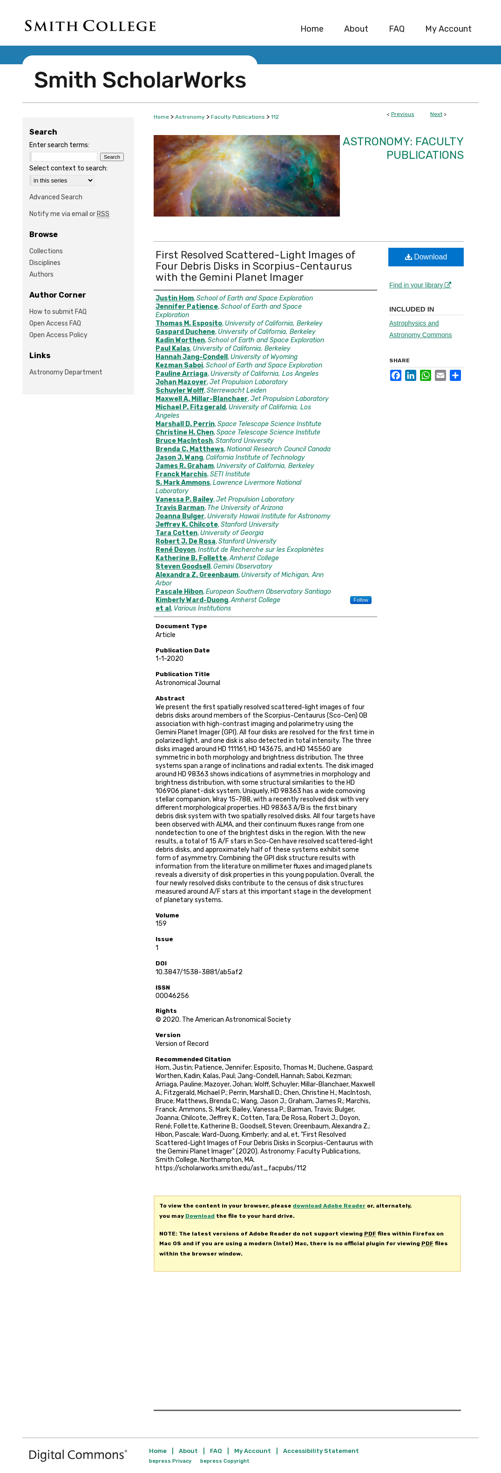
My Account (252, 1450)
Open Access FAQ (55, 323)
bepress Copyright (225, 1461)
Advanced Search (55, 197)
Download (426, 257)
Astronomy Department (65, 372)
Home (161, 117)
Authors (41, 274)
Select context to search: (68, 168)
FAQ (216, 1450)
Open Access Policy (58, 335)
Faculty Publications (238, 117)
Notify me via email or (69, 214)
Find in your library (420, 285)
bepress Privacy (170, 1461)
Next (436, 114)
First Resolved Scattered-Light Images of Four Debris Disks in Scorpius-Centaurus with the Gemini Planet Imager (256, 266)
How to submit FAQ (58, 312)
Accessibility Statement (321, 1450)
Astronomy (190, 117)
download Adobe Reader (329, 1205)
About (188, 1450)
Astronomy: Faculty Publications (403, 148)
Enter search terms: (59, 145)
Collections (46, 251)
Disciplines (45, 263)
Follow (360, 600)
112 (275, 117)
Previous (402, 114)
